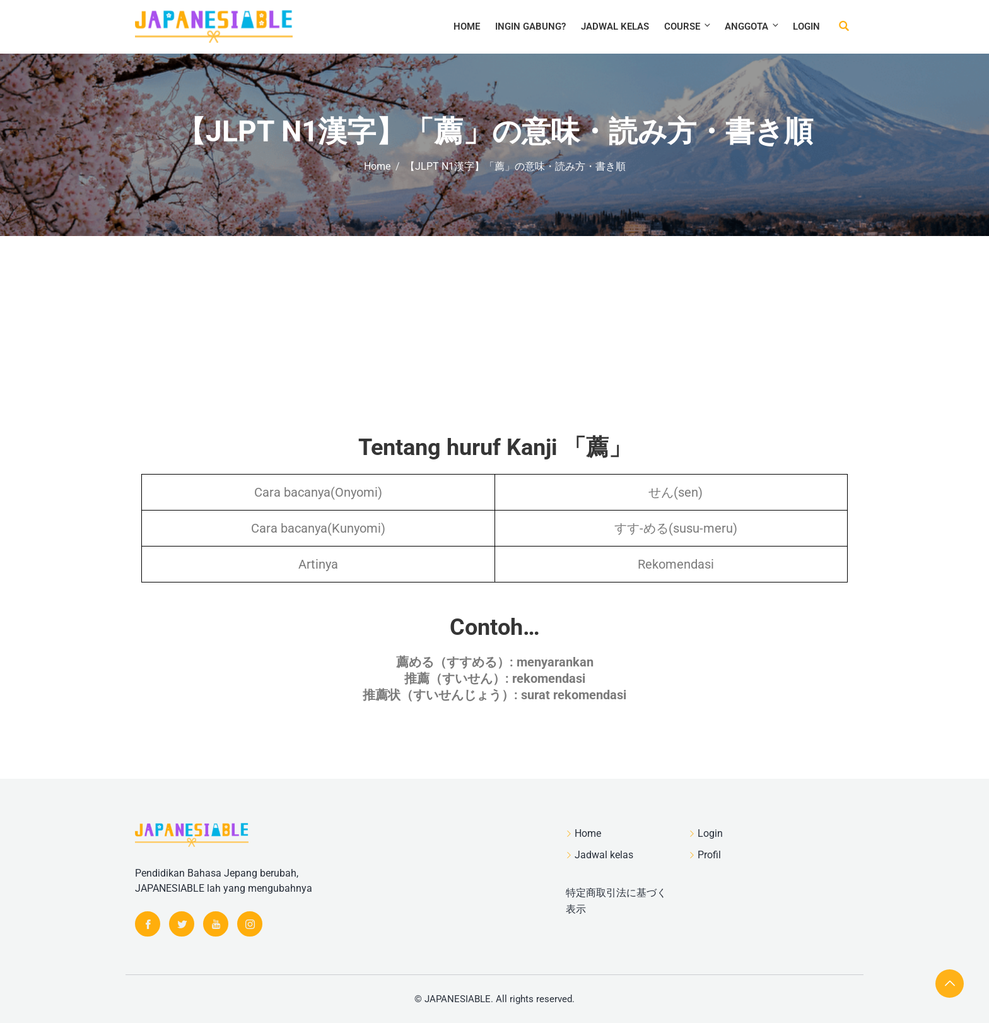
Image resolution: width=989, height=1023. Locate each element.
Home (467, 26)
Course (688, 26)
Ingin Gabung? (530, 26)
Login (806, 26)
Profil (709, 855)
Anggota (752, 26)
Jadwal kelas (615, 26)
